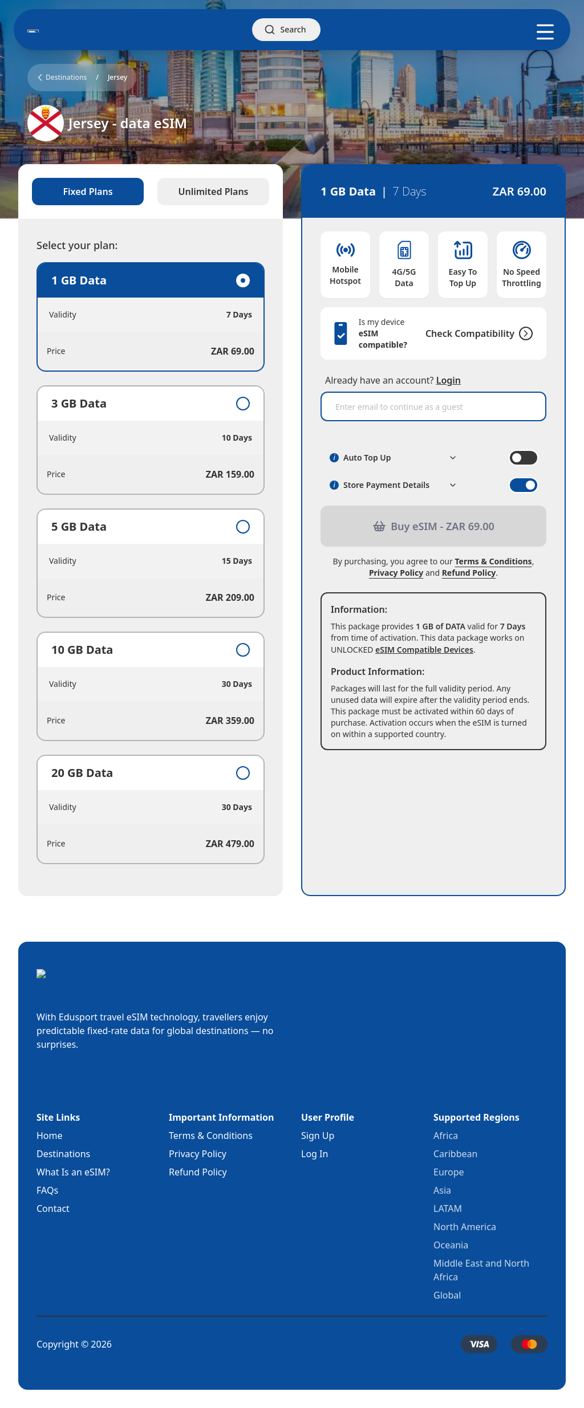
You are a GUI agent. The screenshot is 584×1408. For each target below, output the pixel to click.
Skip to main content (42, 9)
